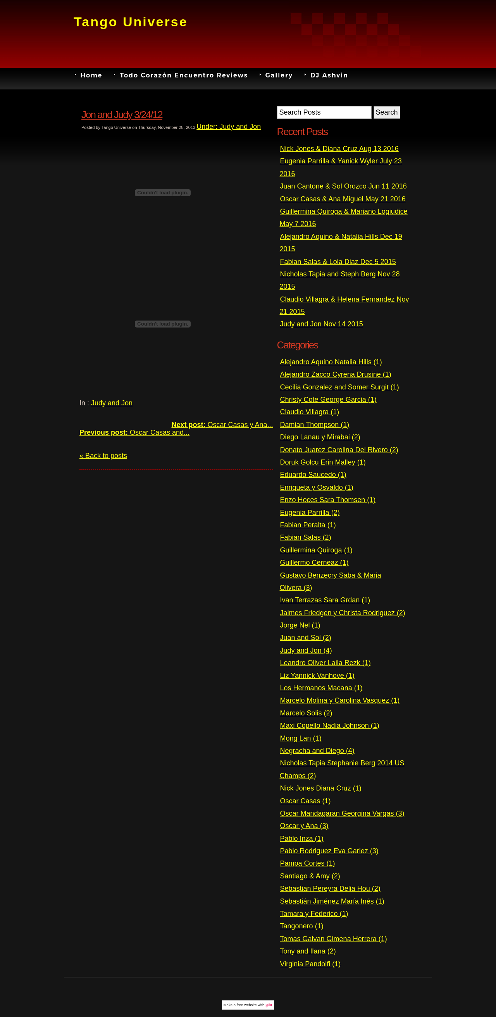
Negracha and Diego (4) (317, 751)
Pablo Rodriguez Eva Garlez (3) (329, 851)
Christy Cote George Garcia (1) (328, 399)
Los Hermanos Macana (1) (321, 688)
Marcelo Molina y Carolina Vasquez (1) (340, 700)
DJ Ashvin (329, 75)
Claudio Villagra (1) (309, 412)
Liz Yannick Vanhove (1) (317, 675)
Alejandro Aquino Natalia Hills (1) (331, 362)
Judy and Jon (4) (306, 650)
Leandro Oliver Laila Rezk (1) (325, 663)
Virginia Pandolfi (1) (310, 964)
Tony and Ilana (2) (308, 951)
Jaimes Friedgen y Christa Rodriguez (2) (342, 613)
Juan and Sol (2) (305, 637)
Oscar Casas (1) (305, 801)
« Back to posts (103, 456)
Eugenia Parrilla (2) (310, 512)
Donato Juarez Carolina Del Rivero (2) (339, 450)
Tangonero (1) (302, 926)
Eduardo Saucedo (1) (313, 474)
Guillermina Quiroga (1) (316, 550)
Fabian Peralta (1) (308, 525)
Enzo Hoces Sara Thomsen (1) (328, 500)
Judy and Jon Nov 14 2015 (321, 324)
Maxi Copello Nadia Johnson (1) (329, 725)
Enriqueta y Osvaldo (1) (316, 487)
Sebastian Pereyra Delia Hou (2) (330, 888)
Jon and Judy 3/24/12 (121, 114)
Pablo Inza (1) (302, 838)
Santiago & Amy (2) (310, 876)
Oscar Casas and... (134, 432)
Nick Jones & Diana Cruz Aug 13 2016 (339, 149)
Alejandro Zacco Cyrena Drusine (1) (335, 374)
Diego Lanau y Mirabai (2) (320, 437)
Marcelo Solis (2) (306, 713)
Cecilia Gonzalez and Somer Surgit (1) (339, 387)
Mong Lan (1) (301, 738)
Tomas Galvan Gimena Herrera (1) (333, 939)
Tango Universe (131, 21)
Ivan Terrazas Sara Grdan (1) (325, 600)
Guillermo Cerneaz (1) (314, 562)
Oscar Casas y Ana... (222, 425)
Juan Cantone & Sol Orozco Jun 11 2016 (343, 186)
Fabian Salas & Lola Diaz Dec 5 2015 (338, 262)
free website (247, 1005)
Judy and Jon (112, 403)
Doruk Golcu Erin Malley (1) (323, 462)
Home (92, 75)
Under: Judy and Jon (228, 126)
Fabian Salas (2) (305, 537)
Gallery (279, 75)
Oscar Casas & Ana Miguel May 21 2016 (343, 199)
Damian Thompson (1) (315, 425)
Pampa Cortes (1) (307, 863)
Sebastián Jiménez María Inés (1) (332, 901)
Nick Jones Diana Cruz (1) (321, 788)
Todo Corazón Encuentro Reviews (184, 75)
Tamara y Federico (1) (314, 914)
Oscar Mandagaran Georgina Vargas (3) (342, 813)
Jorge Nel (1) (300, 625)
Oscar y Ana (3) (304, 826)
